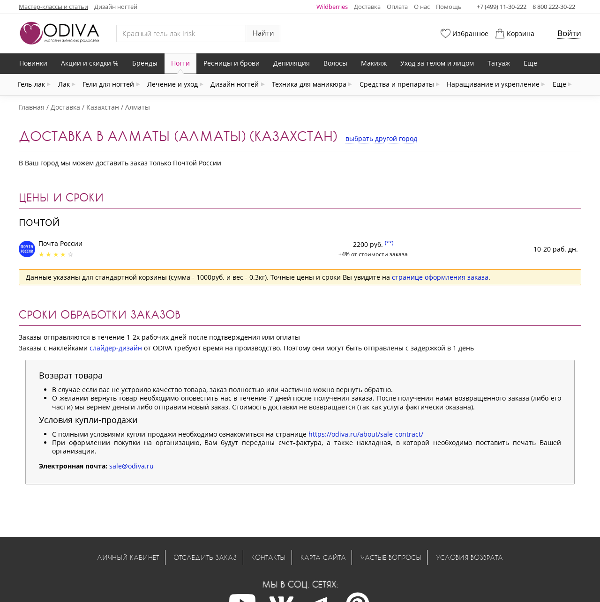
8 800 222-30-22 (553, 6)
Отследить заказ (205, 557)
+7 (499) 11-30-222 (501, 6)
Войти (569, 33)
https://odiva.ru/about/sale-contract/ (365, 434)
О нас (422, 6)
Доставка (367, 6)
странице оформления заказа (440, 277)
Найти (263, 33)
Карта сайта (323, 557)
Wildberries (332, 6)
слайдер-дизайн (116, 347)
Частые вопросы (390, 557)
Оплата (397, 6)
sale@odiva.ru (131, 465)
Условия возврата (469, 557)
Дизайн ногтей (115, 6)
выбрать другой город (381, 138)
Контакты (268, 557)
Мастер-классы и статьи (53, 6)
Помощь (449, 6)
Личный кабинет (128, 557)
